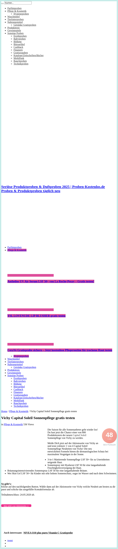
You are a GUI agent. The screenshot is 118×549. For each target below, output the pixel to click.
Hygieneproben (21, 13)
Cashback (18, 47)
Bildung (18, 41)
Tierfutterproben (15, 19)
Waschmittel (13, 16)
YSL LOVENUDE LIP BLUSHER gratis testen (36, 315)
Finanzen (18, 50)
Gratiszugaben (21, 52)
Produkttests (13, 27)
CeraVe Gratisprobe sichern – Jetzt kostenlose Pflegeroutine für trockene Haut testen (59, 350)
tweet (10, 540)
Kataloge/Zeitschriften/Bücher (29, 55)
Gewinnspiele (14, 30)
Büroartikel (19, 44)
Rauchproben (20, 61)
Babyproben (20, 38)
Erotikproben (20, 36)
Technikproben (21, 63)
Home (4, 411)
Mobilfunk (19, 58)
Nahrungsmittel (15, 22)
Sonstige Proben (15, 33)
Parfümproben (14, 8)
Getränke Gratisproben (25, 25)
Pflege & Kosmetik (17, 11)
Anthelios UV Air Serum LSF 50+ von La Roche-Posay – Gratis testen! (50, 281)
